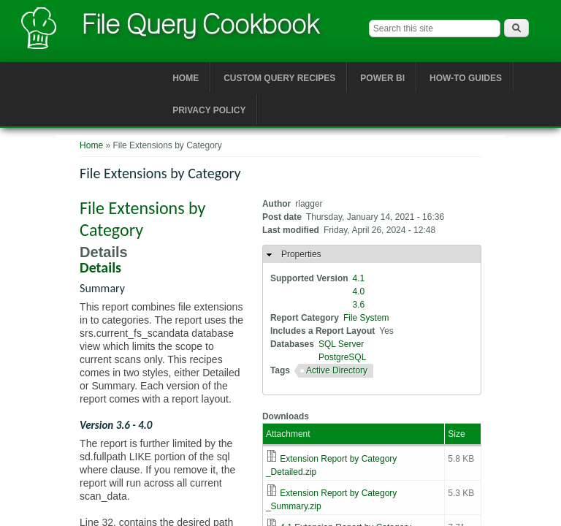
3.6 (359, 305)
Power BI (382, 78)
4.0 (359, 291)
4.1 (359, 278)
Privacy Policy (208, 110)
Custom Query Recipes (279, 78)
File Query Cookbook (200, 24)
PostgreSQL (342, 357)
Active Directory (336, 370)
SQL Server (341, 344)
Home (185, 78)
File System (366, 318)
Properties (301, 254)
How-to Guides (466, 78)
